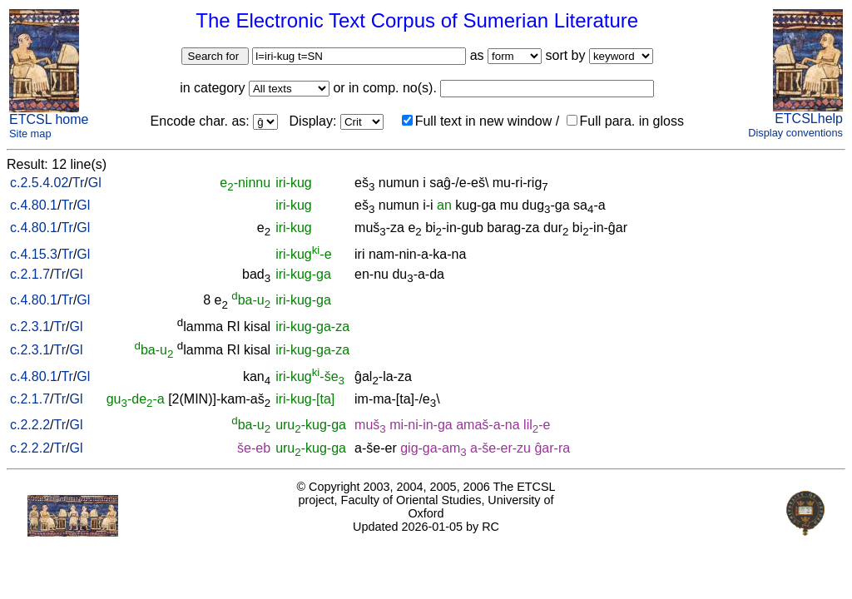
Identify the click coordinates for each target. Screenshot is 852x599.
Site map (30, 133)
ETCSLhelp (809, 118)
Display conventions (795, 132)
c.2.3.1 (30, 326)
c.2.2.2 (30, 425)
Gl (95, 183)
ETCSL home (48, 119)
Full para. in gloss (625, 121)
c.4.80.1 (33, 205)
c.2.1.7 (30, 274)
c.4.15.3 (33, 254)
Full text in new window (477, 121)
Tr (78, 183)
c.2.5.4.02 (39, 183)
